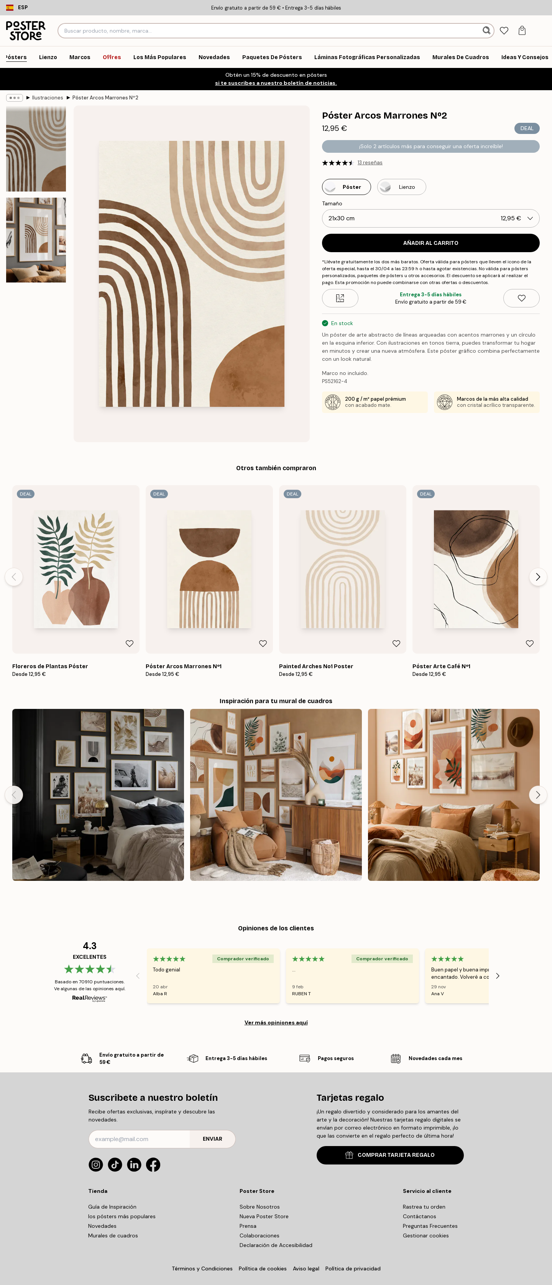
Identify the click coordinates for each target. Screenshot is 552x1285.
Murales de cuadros (113, 1235)
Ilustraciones (47, 97)
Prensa (248, 1225)
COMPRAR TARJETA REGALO (390, 1155)
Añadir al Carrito (430, 243)
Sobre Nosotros (260, 1206)
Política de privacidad (353, 1268)
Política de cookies (263, 1268)
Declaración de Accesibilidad (276, 1245)
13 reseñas (370, 162)
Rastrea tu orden (424, 1206)
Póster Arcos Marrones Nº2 (105, 97)
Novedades (102, 1225)
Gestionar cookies (426, 1235)
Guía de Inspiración (112, 1206)
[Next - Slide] (538, 577)
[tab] (504, 31)
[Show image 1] (36, 149)
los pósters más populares (122, 1216)
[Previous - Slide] (14, 577)
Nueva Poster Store (264, 1216)
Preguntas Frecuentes (430, 1225)
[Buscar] (487, 30)
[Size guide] (340, 298)
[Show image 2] (36, 240)
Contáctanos (419, 1216)
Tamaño (332, 203)
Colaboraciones (259, 1235)
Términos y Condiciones (202, 1268)
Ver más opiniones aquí (276, 1022)
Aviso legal (306, 1268)
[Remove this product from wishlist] (521, 298)
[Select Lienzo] (401, 187)
